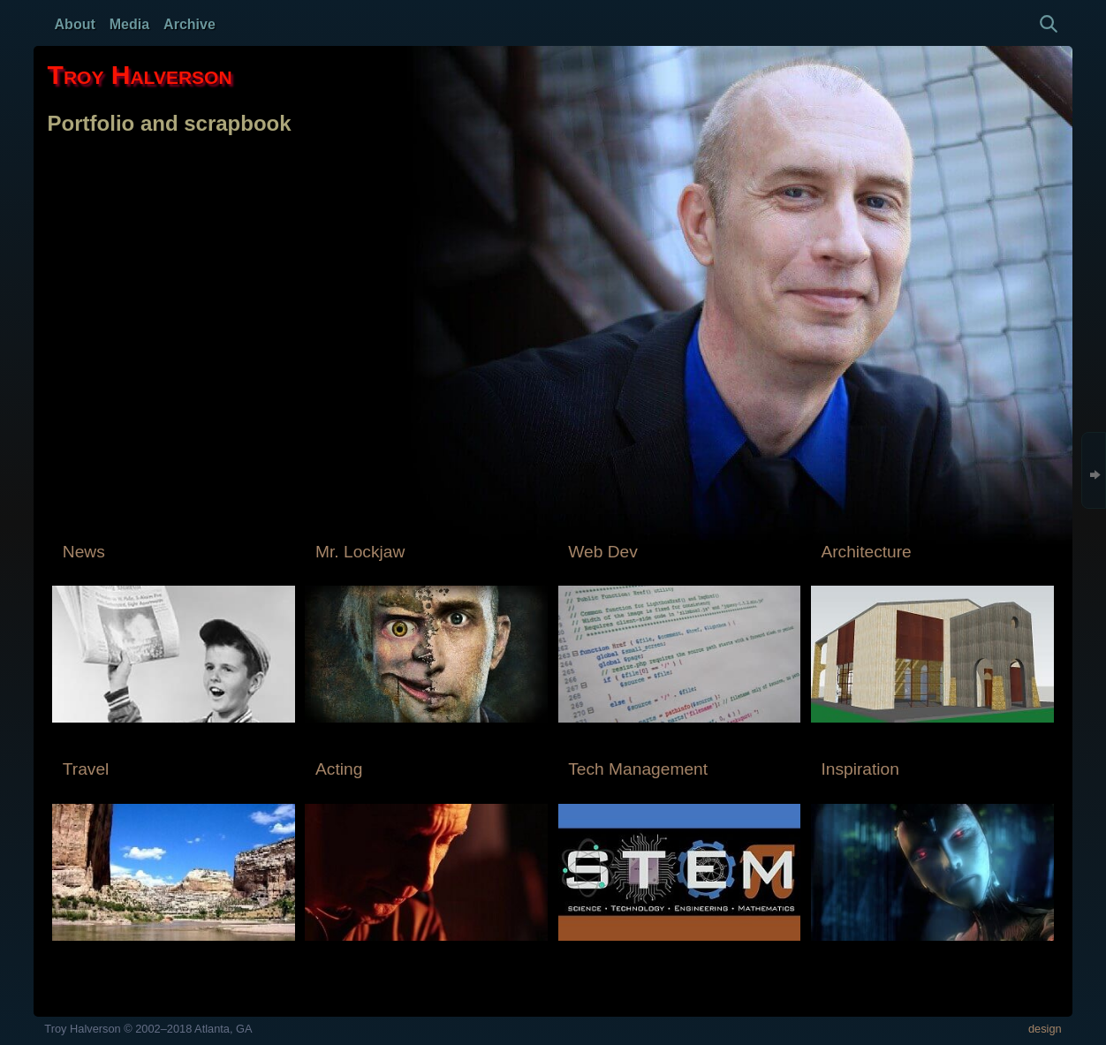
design (1045, 1028)
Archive (189, 24)
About (75, 24)
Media (129, 24)
